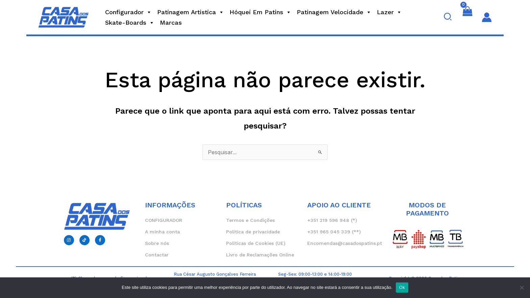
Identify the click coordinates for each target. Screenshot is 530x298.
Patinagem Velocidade (334, 12)
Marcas (171, 22)
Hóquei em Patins (260, 12)
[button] (448, 17)
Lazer (389, 12)
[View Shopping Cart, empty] (467, 17)
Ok (402, 287)
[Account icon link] (487, 17)
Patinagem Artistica (190, 12)
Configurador (128, 12)
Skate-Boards (129, 23)
